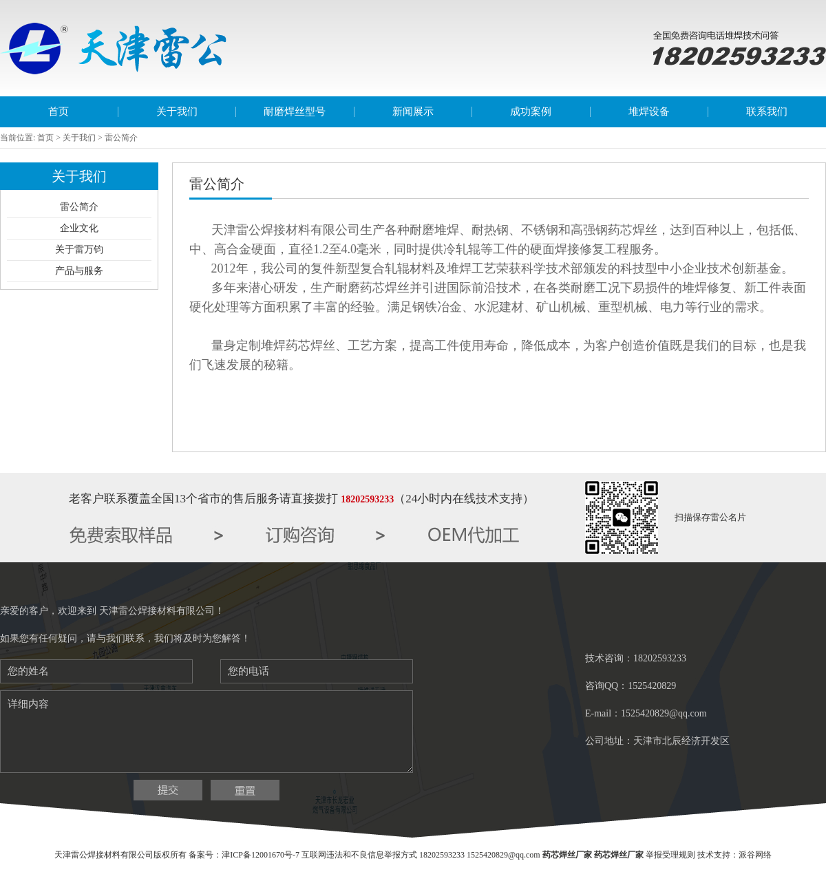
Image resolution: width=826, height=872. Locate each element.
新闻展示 (413, 111)
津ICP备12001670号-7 (260, 855)
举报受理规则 (670, 855)
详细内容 (206, 731)
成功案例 (530, 111)
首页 (58, 111)
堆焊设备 (649, 111)
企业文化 (79, 228)
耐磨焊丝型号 (295, 111)
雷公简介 (79, 207)
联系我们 (766, 111)
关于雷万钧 (79, 249)
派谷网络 (755, 855)
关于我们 (177, 111)
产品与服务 (79, 271)
